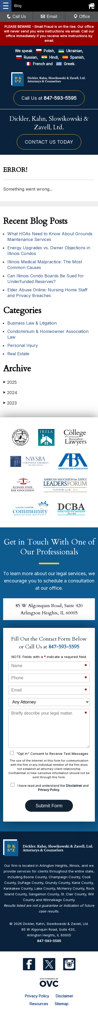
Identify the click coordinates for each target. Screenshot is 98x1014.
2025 (10, 382)
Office (81, 16)
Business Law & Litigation (32, 323)
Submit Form (49, 805)
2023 (10, 403)
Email (49, 16)
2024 (10, 392)
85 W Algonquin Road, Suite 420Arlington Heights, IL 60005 (49, 609)
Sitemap (61, 1004)
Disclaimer (74, 786)
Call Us (16, 16)
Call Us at (49, 98)
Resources (39, 1004)
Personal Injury (22, 345)
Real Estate (18, 353)
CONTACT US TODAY (49, 142)
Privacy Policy (48, 790)
